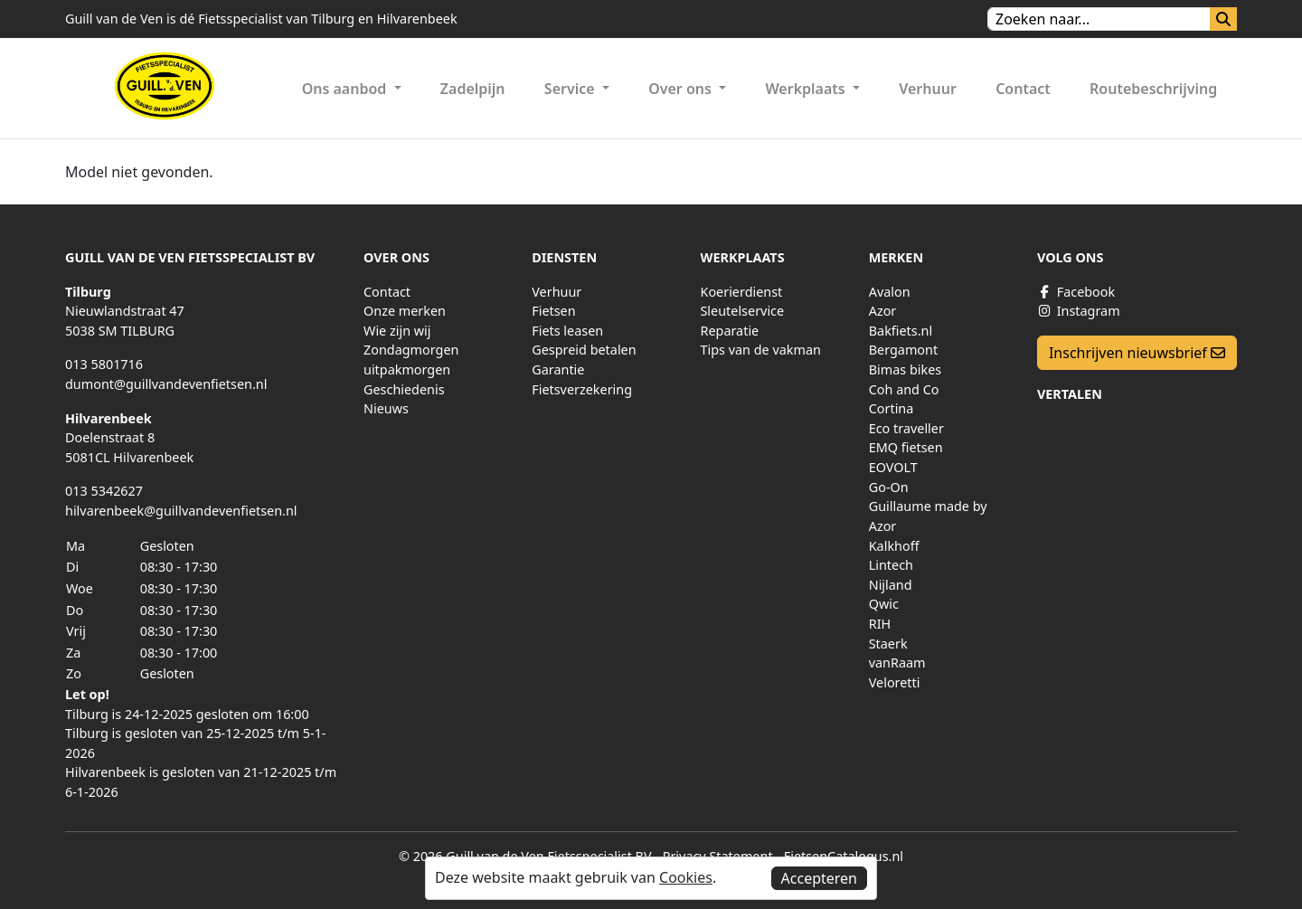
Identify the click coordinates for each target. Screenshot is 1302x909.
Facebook (1076, 291)
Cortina (891, 408)
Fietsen (553, 310)
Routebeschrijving (1153, 89)
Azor (883, 310)
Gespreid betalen (584, 349)
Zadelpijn (472, 89)
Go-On (889, 487)
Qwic (884, 603)
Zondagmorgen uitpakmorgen (410, 359)
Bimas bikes (905, 369)
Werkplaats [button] (806, 89)
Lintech (891, 564)
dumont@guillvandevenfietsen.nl (166, 384)
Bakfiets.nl (900, 330)
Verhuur (928, 89)
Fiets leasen (567, 330)
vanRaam (897, 662)
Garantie (558, 369)
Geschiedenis (404, 389)
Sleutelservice (742, 310)
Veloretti (894, 682)
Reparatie (729, 330)
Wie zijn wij (397, 330)
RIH (880, 623)
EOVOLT (893, 467)
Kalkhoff (894, 545)
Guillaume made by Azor (928, 516)
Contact (1023, 89)
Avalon (889, 291)
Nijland (890, 584)
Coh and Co (904, 389)
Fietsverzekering (582, 389)
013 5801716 (104, 364)
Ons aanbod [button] (346, 89)
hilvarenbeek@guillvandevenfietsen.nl (181, 510)
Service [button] (571, 89)
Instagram (1078, 310)
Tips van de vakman (760, 349)
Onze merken (404, 310)
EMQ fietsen (906, 447)
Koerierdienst (741, 291)
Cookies (685, 877)
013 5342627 (104, 490)
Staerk (888, 643)
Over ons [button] (681, 89)
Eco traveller (906, 428)
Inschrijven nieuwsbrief (1137, 353)
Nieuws (386, 408)
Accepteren (819, 878)
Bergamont (903, 349)
